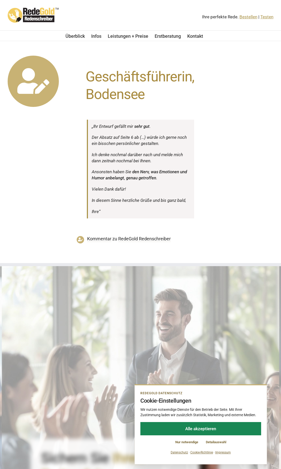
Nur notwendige (186, 442)
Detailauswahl (216, 442)
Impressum (223, 452)
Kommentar (99, 238)
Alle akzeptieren (200, 428)
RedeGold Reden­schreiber (144, 238)
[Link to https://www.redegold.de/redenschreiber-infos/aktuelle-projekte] (33, 81)
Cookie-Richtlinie (201, 452)
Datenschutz (179, 452)
